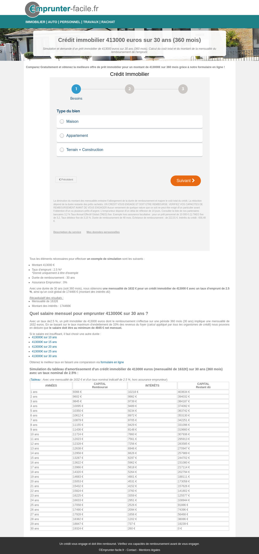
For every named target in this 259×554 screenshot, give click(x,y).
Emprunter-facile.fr (112, 550)
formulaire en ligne (112, 362)
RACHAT (108, 22)
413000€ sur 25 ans (44, 351)
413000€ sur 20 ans (44, 346)
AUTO (52, 22)
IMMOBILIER (35, 22)
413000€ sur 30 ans (44, 356)
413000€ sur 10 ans (44, 337)
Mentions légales (149, 550)
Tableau (35, 379)
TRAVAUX (91, 22)
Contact (131, 550)
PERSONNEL (70, 22)
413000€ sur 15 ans (44, 342)
